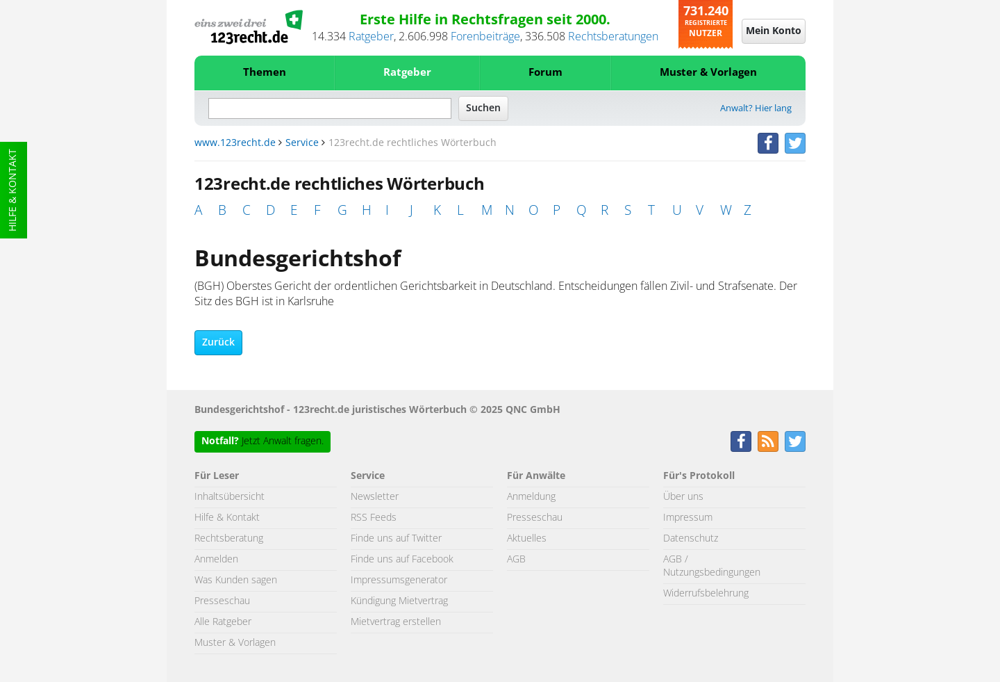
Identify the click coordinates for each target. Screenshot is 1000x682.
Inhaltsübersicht (229, 497)
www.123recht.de (235, 143)
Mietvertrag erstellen (396, 622)
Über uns (683, 497)
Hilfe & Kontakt (13, 190)
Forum (545, 72)
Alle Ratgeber (222, 622)
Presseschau (222, 601)
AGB (516, 560)
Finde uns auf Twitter (396, 539)
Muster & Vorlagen (708, 72)
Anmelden (216, 560)
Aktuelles (527, 539)
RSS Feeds (374, 518)
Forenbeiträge (485, 36)
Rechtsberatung (228, 539)
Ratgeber (371, 36)
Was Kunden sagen (235, 580)
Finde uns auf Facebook (402, 560)
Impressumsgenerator (399, 580)
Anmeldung (531, 497)
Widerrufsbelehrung (706, 594)
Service (302, 143)
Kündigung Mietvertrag (399, 601)
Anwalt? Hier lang (756, 108)
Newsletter (375, 497)
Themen (264, 72)
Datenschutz (690, 539)
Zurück (218, 343)
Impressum (687, 518)
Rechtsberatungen (613, 36)
